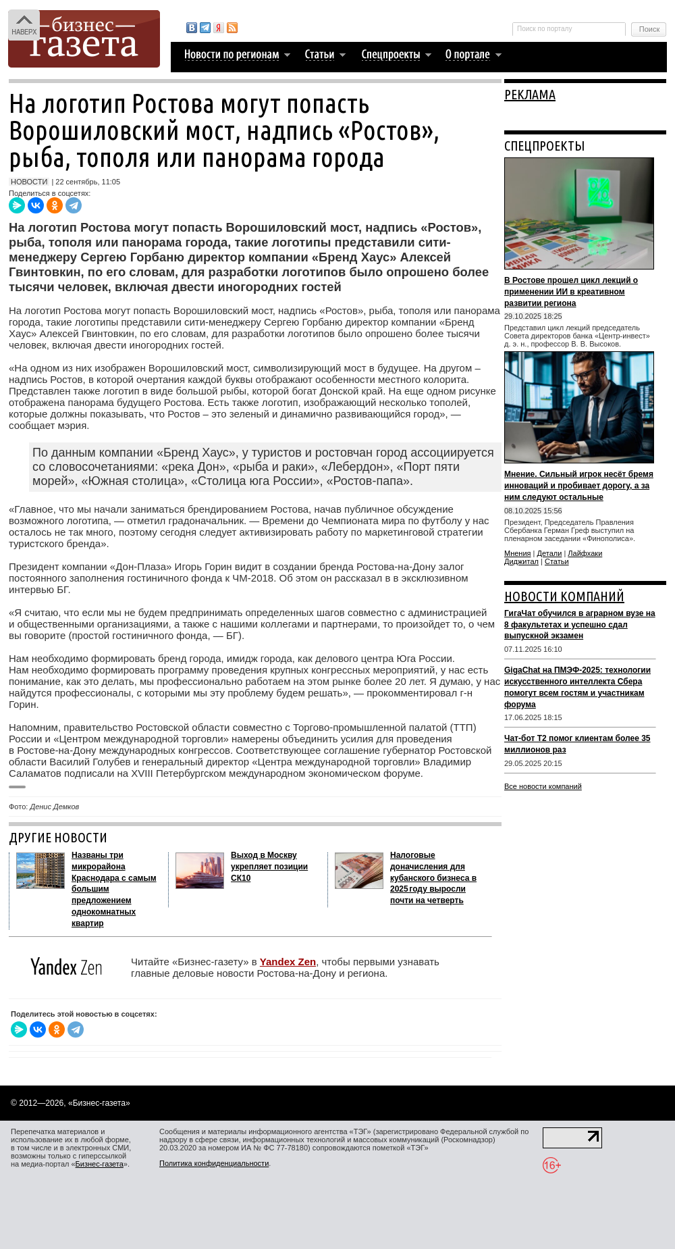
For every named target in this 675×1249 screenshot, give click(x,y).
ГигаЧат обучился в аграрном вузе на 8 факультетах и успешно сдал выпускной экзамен (579, 625)
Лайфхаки (585, 553)
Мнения (517, 553)
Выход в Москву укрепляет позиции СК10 (269, 866)
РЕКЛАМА (530, 94)
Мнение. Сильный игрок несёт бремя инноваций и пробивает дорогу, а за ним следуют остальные (578, 485)
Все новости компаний (543, 786)
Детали (549, 553)
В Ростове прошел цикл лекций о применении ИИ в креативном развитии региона (571, 292)
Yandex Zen (288, 961)
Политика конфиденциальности (214, 1163)
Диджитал (521, 561)
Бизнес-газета (100, 1164)
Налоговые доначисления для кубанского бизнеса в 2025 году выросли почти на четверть (433, 877)
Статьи (557, 561)
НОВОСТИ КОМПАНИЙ (564, 596)
